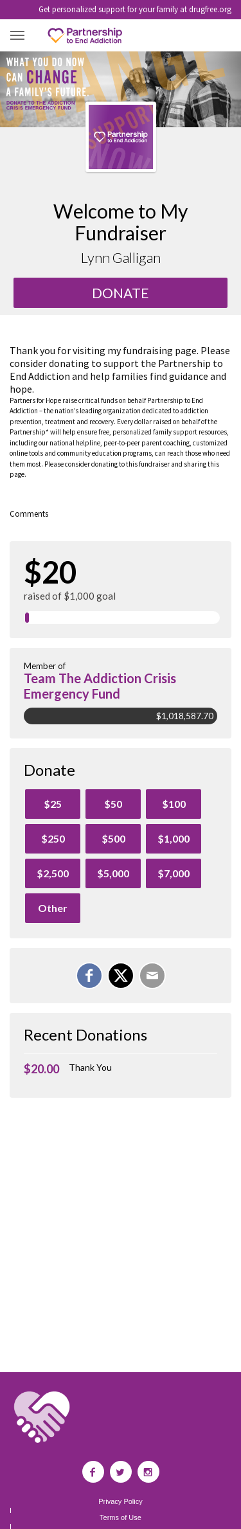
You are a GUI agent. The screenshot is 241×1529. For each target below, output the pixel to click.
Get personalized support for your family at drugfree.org (135, 9)
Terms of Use (120, 1517)
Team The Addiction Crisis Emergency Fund (100, 685)
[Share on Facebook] (89, 975)
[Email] (152, 975)
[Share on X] (120, 975)
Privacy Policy (120, 1501)
